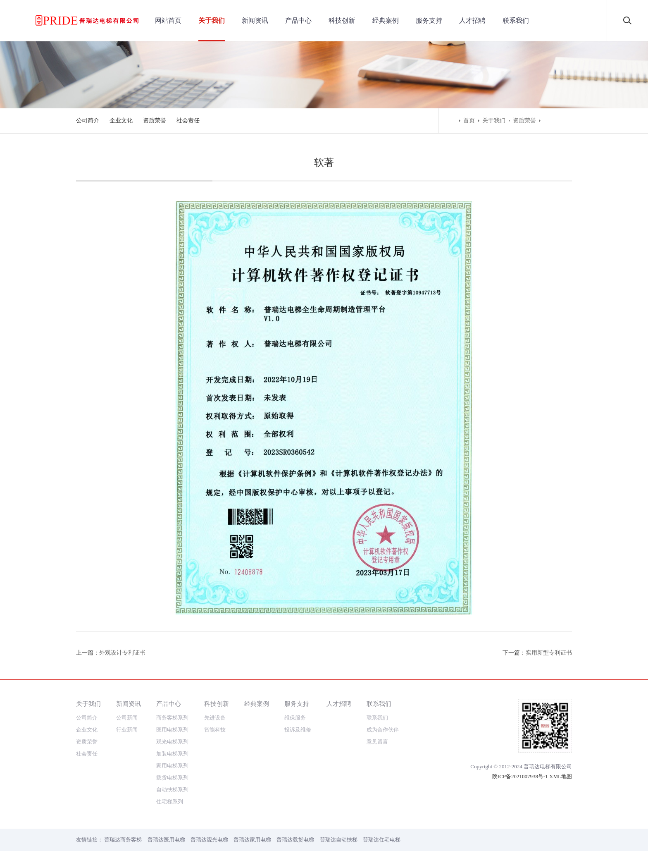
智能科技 (215, 730)
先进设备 (215, 718)
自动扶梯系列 (172, 789)
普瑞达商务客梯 (123, 840)
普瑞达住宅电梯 (381, 840)
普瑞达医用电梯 (166, 840)
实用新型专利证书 (549, 653)
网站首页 (168, 20)
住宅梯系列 (169, 801)
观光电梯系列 (172, 742)
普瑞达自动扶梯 (338, 840)
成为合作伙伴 (383, 730)
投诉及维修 (297, 730)
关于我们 (211, 20)
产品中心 (298, 20)
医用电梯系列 (172, 730)
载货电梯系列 (172, 778)
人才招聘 (472, 20)
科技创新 (342, 20)
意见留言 (377, 742)
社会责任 (188, 120)
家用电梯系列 (172, 766)
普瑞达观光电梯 (209, 840)
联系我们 (516, 20)
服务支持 (429, 20)
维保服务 (295, 718)
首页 (469, 120)
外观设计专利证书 (122, 653)
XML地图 (560, 776)
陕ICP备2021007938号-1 (520, 776)
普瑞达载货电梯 (295, 840)
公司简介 (87, 120)
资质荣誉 (154, 120)
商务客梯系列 (172, 718)
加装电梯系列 (172, 754)
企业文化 (121, 120)
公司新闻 (127, 718)
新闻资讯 (255, 20)
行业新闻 (127, 730)
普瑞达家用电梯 (252, 840)
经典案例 (385, 20)
